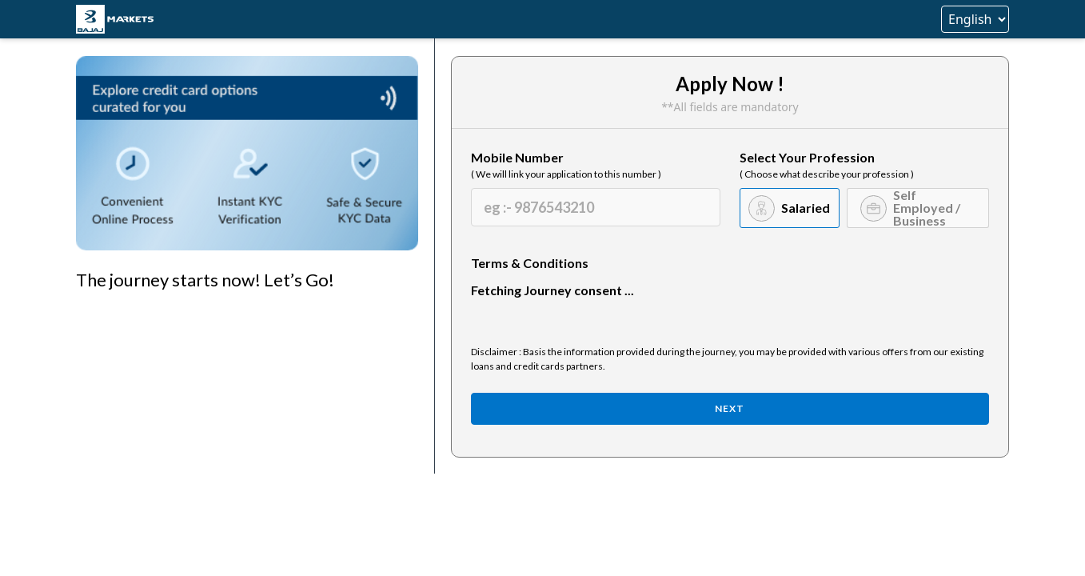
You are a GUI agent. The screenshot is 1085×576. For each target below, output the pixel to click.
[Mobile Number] (595, 207)
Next (729, 408)
